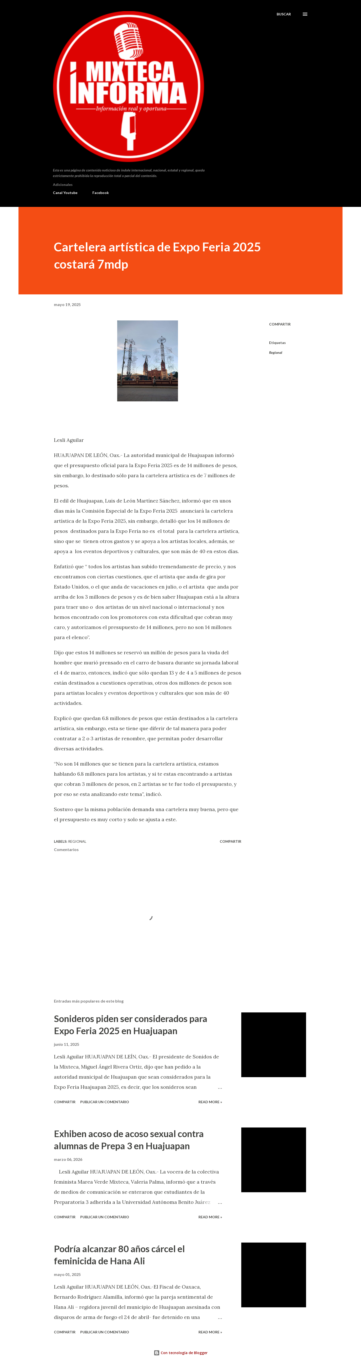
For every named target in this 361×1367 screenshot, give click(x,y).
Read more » (210, 1102)
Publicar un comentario (104, 1102)
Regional (275, 352)
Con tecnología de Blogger (181, 1352)
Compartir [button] (280, 324)
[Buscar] (284, 14)
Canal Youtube (65, 192)
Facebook (100, 192)
